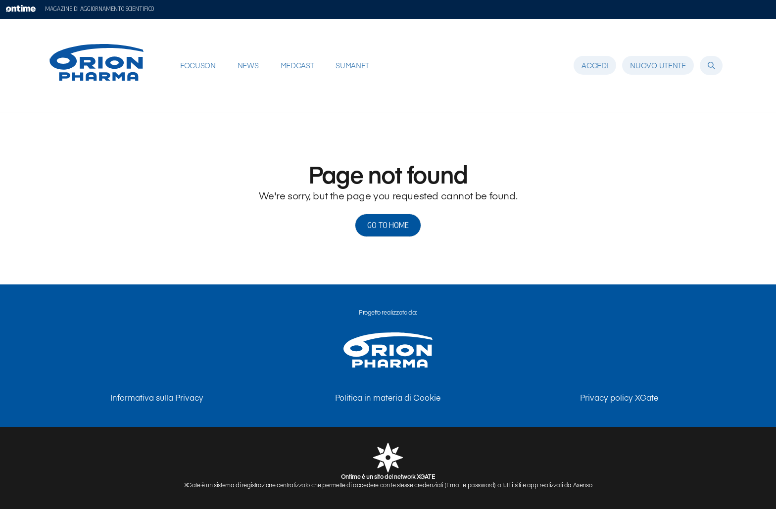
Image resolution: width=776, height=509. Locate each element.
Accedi (595, 65)
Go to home (388, 225)
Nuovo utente (657, 65)
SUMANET (352, 65)
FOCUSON (198, 65)
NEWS (248, 65)
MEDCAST (297, 65)
